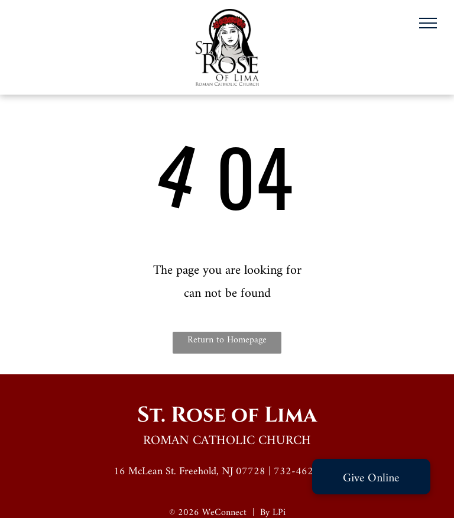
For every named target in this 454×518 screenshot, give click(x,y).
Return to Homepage (227, 340)
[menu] (428, 23)
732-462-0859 (307, 471)
